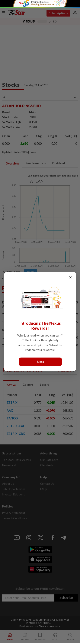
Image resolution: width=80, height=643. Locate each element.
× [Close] (70, 277)
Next (40, 361)
